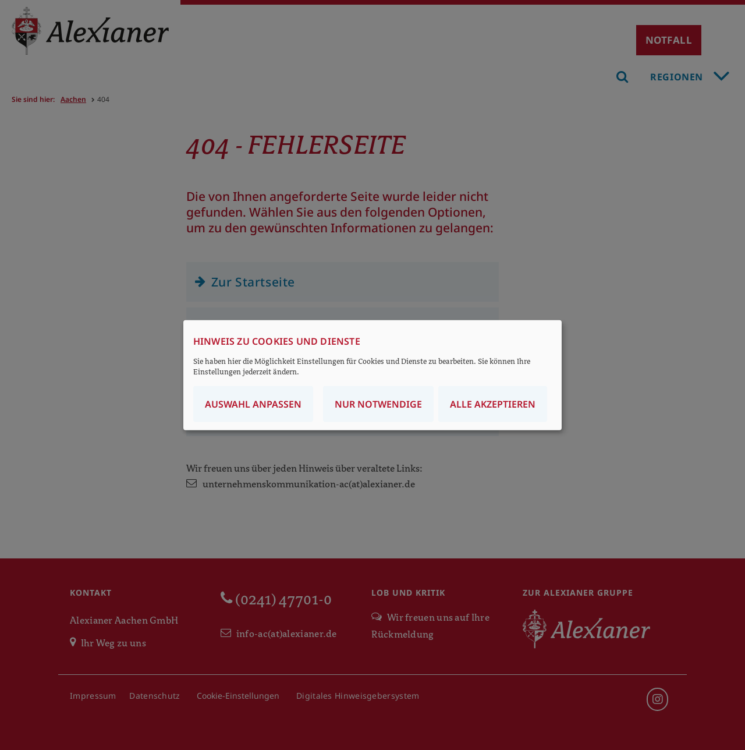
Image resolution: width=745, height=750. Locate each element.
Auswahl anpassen (253, 403)
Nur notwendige (378, 403)
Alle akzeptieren (492, 403)
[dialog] (372, 375)
